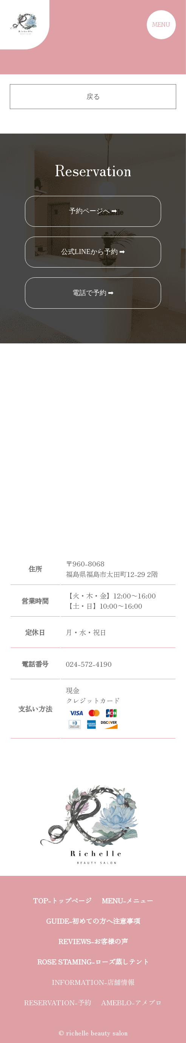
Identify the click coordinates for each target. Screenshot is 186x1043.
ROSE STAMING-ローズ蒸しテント (93, 961)
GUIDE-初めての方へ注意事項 (93, 921)
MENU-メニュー (127, 900)
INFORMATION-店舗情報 (93, 982)
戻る (93, 96)
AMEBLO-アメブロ (131, 1002)
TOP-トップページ (62, 900)
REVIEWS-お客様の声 (93, 941)
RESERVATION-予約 (57, 1002)
